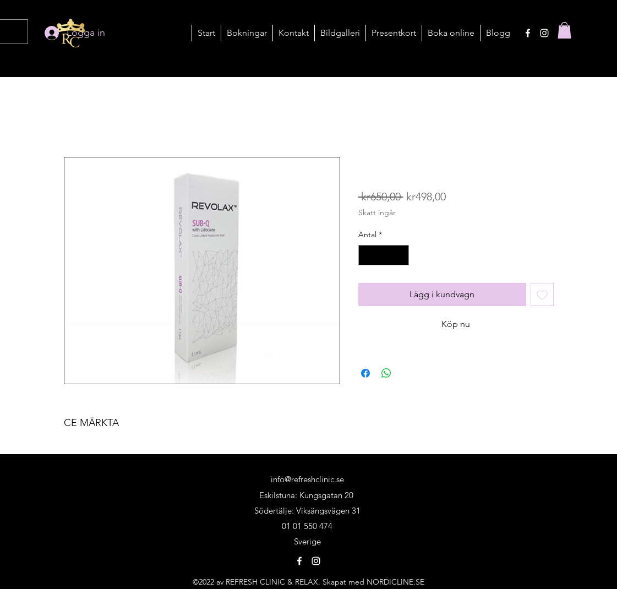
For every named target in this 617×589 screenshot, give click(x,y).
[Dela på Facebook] (365, 373)
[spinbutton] (384, 255)
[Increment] (400, 255)
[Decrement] (367, 255)
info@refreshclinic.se (307, 479)
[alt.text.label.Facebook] (527, 33)
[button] (246, 33)
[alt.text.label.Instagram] (544, 33)
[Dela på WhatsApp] (386, 373)
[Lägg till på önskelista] (542, 294)
